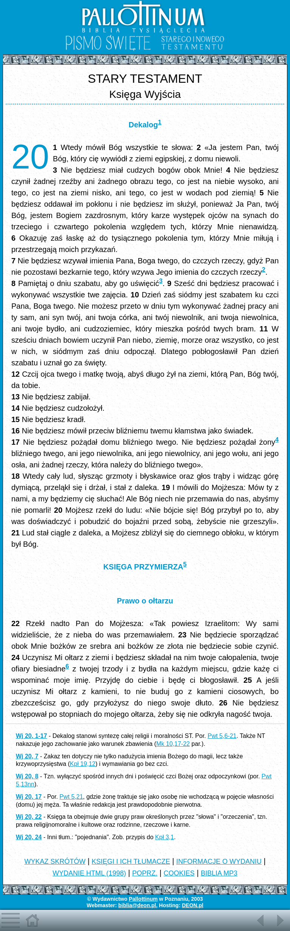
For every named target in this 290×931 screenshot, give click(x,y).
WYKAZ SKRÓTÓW (54, 861)
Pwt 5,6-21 (222, 736)
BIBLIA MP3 (219, 873)
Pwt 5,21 (71, 796)
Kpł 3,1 (164, 837)
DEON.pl (193, 905)
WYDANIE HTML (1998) (89, 873)
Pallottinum (143, 899)
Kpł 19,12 (83, 764)
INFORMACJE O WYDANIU (219, 861)
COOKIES (179, 873)
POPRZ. (144, 873)
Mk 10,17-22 (173, 744)
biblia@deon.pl (137, 905)
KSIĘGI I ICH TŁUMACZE (131, 861)
